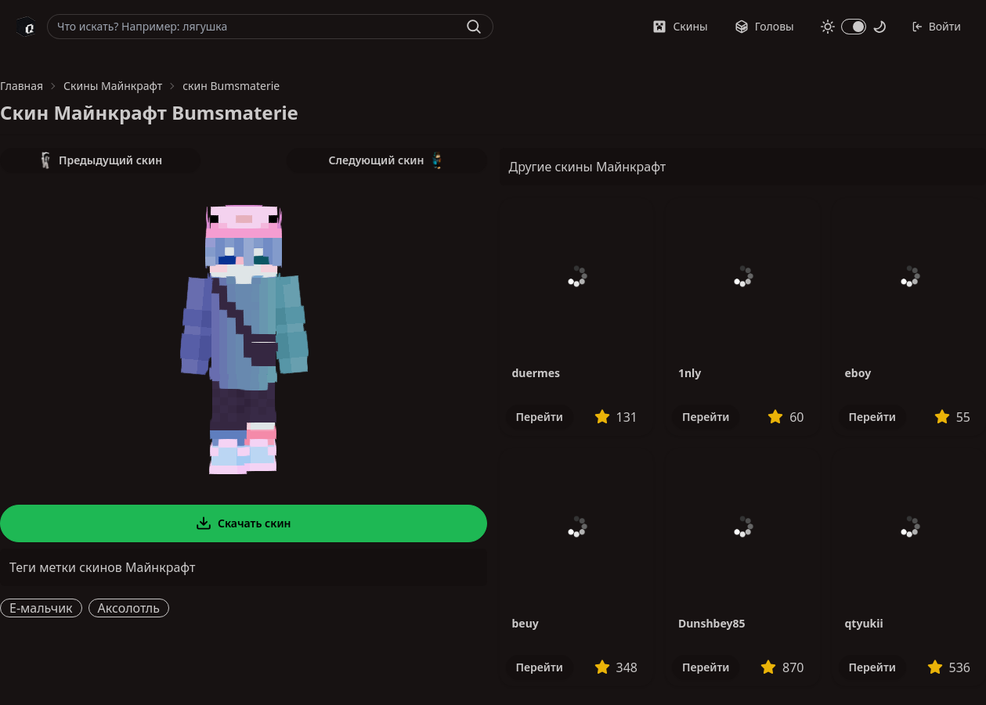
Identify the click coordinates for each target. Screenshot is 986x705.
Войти (936, 26)
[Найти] (473, 26)
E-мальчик (41, 608)
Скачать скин (243, 523)
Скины (679, 26)
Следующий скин (387, 160)
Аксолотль (129, 608)
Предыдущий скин (100, 160)
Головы (764, 26)
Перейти (539, 416)
